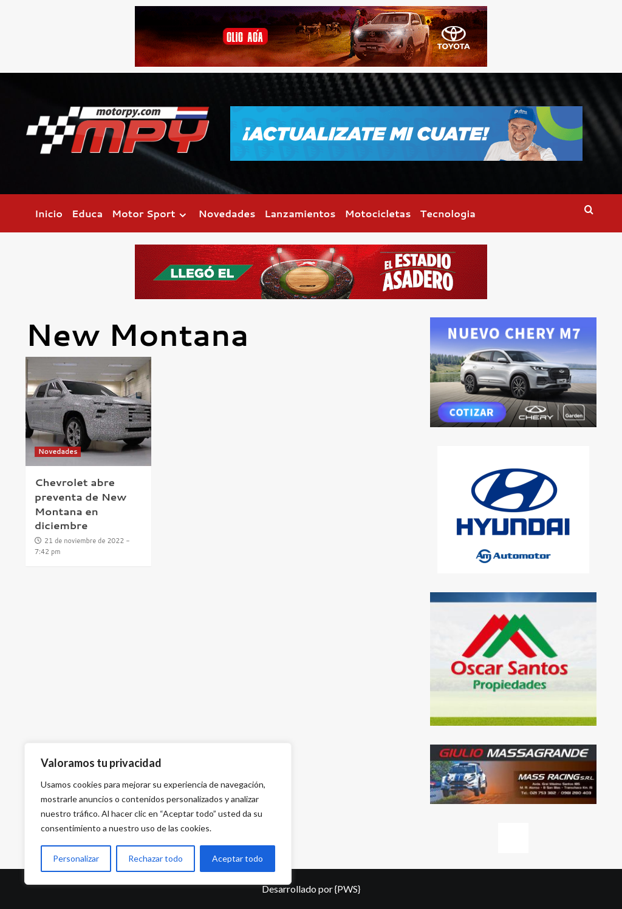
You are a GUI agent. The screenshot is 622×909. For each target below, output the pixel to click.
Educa (87, 213)
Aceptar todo (237, 858)
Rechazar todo (155, 858)
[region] (158, 814)
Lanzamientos (299, 213)
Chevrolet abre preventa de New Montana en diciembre (80, 503)
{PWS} (347, 888)
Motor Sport (150, 213)
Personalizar (76, 858)
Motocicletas (378, 213)
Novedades (227, 213)
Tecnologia (447, 213)
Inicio (49, 213)
